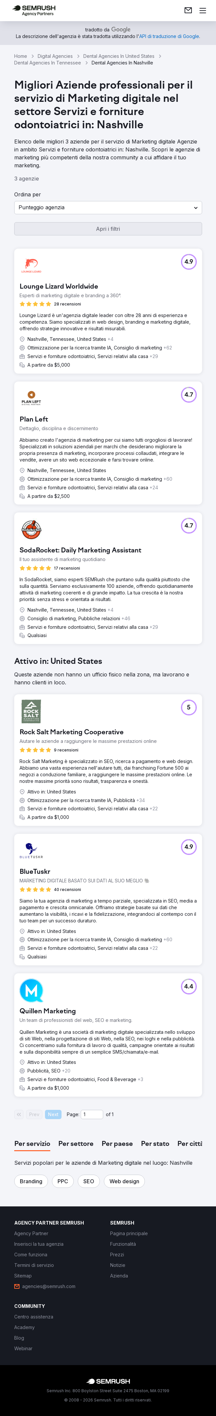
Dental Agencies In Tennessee (47, 62)
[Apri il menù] (203, 10)
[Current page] (92, 1114)
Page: (73, 1114)
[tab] (32, 1144)
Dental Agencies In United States (118, 56)
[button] (108, 207)
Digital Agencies (55, 56)
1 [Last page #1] (112, 1114)
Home (20, 56)
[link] (188, 10)
